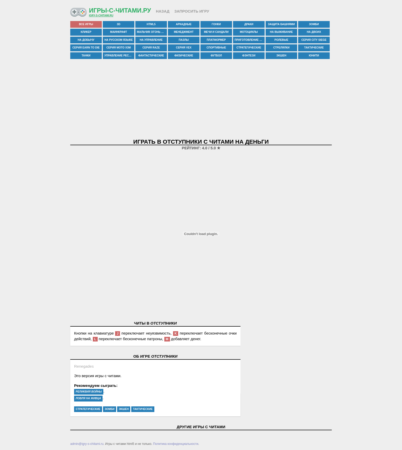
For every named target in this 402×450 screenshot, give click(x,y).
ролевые (281, 39)
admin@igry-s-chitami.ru (87, 444)
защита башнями (281, 24)
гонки (216, 24)
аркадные (184, 24)
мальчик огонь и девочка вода (152, 32)
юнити (314, 55)
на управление (151, 39)
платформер (216, 39)
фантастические (151, 55)
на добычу (86, 39)
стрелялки (281, 47)
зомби (314, 24)
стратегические (248, 47)
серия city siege (314, 39)
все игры (86, 24)
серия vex (183, 47)
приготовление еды (250, 39)
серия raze (151, 47)
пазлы (184, 39)
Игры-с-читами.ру (120, 10)
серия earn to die (86, 47)
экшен (281, 55)
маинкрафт (118, 32)
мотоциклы (249, 32)
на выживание (281, 32)
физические (183, 55)
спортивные (216, 47)
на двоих (314, 32)
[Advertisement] (201, 99)
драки (248, 24)
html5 (151, 24)
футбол (216, 55)
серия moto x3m (118, 47)
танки (86, 55)
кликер (86, 32)
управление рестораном (119, 55)
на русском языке (118, 39)
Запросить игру (191, 11)
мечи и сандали (216, 32)
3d (118, 24)
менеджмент (184, 32)
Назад (162, 11)
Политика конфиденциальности (175, 444)
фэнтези (248, 55)
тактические (314, 47)
